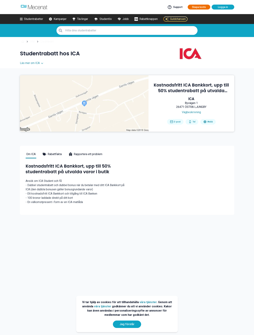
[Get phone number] (192, 122)
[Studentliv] (103, 19)
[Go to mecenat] (34, 7)
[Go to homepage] (208, 122)
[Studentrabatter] (31, 19)
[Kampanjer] (57, 19)
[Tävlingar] (80, 19)
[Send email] (175, 122)
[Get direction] (191, 112)
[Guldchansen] (175, 19)
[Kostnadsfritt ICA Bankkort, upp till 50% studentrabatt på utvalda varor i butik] (191, 88)
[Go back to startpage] (23, 41)
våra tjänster (148, 302)
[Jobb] (123, 19)
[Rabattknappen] (146, 19)
